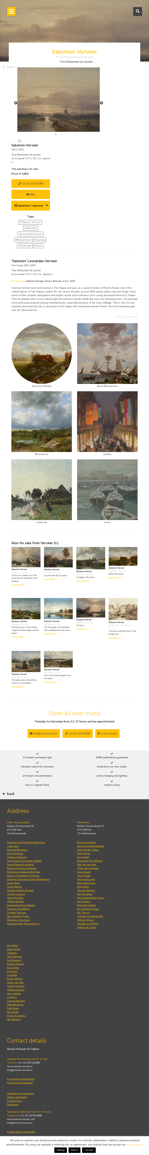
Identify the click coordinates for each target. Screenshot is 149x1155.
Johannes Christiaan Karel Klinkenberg (28, 879)
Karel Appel (13, 949)
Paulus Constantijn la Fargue (23, 875)
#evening (40, 240)
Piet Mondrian (84, 894)
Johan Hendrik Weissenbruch (23, 923)
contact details (107, 733)
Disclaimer (13, 1104)
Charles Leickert (16, 894)
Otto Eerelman (15, 853)
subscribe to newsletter (21, 1132)
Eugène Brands (15, 964)
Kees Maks (83, 886)
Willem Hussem (16, 990)
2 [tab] (61, 134)
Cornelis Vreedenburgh (90, 916)
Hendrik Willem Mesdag (20, 890)
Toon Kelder (84, 875)
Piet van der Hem (86, 864)
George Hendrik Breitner (90, 846)
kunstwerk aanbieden (20, 1082)
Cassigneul (13, 967)
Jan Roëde (12, 1012)
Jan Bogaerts (14, 960)
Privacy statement (17, 1097)
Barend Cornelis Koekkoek (21, 868)
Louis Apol (13, 846)
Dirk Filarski (83, 853)
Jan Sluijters (83, 901)
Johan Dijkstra (14, 978)
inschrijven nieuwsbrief (21, 1079)
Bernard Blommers (17, 850)
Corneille (12, 975)
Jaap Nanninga (15, 1004)
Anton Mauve (14, 886)
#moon (38, 245)
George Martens (86, 890)
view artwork (18, 584)
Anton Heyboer (15, 986)
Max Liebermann (86, 883)
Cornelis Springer (16, 912)
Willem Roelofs (15, 901)
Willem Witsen (85, 920)
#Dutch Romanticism (30, 234)
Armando (12, 953)
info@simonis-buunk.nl (19, 1070)
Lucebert (12, 997)
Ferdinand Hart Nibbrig (89, 861)
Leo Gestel (83, 857)
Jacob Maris (13, 883)
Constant (12, 971)
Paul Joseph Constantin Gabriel (24, 861)
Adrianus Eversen (17, 857)
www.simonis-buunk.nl (19, 1066)
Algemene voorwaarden (20, 1093)
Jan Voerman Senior (88, 909)
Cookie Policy (14, 1101)
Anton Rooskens (16, 1015)
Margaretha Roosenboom (21, 905)
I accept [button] (88, 1150)
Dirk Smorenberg (86, 905)
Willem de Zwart (86, 927)
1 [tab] (56, 134)
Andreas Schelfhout (18, 909)
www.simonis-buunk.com (21, 1119)
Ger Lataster (14, 993)
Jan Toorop (83, 912)
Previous (15, 103)
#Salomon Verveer (30, 222)
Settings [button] (60, 1150)
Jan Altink (12, 945)
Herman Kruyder (86, 879)
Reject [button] (74, 1150)
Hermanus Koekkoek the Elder (24, 872)
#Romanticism (23, 240)
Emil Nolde (13, 1008)
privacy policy (134, 1144)
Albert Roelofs (15, 898)
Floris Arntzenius (86, 842)
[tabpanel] (58, 99)
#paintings (31, 228)
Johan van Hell (15, 982)
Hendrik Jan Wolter (87, 923)
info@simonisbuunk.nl (43, 733)
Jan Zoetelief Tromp (18, 916)
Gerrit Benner (14, 956)
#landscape (24, 245)
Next (101, 103)
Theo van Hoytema (88, 868)
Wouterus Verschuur (18, 920)
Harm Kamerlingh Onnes (90, 898)
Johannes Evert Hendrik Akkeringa (26, 842)
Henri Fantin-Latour (88, 850)
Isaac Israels (84, 872)
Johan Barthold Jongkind (20, 864)
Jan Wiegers (14, 1019)
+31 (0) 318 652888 (30, 183)
